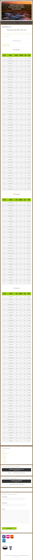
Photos (4, 459)
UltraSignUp (5, 457)
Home (4, 450)
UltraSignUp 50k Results (6, 44)
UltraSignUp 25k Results (6, 45)
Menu (17, 22)
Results (4, 460)
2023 (9, 36)
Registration (5, 454)
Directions (4, 456)
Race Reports (5, 462)
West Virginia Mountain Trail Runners (16, 7)
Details (4, 451)
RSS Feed (15, 556)
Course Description (6, 453)
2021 (3, 36)
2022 (6, 36)
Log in (18, 556)
